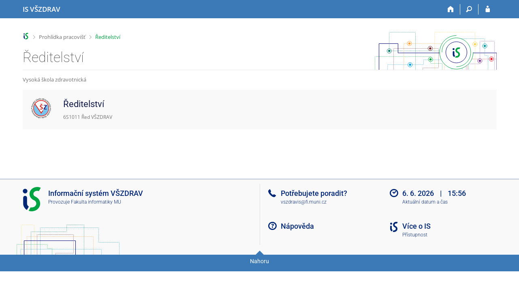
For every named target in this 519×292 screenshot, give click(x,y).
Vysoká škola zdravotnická (54, 79)
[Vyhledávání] (469, 9)
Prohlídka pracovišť (62, 37)
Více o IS (416, 226)
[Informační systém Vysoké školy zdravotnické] (41, 9)
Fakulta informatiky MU (96, 202)
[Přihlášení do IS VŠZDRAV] (487, 9)
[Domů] (451, 9)
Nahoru (259, 261)
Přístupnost (414, 235)
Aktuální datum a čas (425, 202)
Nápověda (297, 226)
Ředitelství (107, 37)
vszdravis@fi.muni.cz (304, 202)
